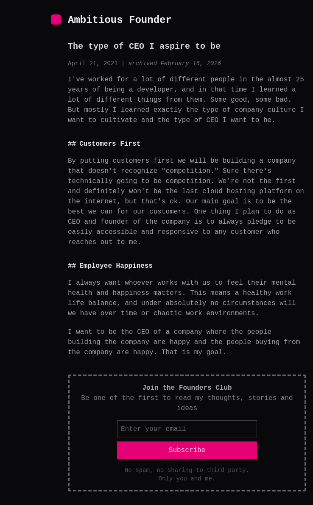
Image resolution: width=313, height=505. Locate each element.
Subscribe (187, 450)
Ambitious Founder (120, 20)
